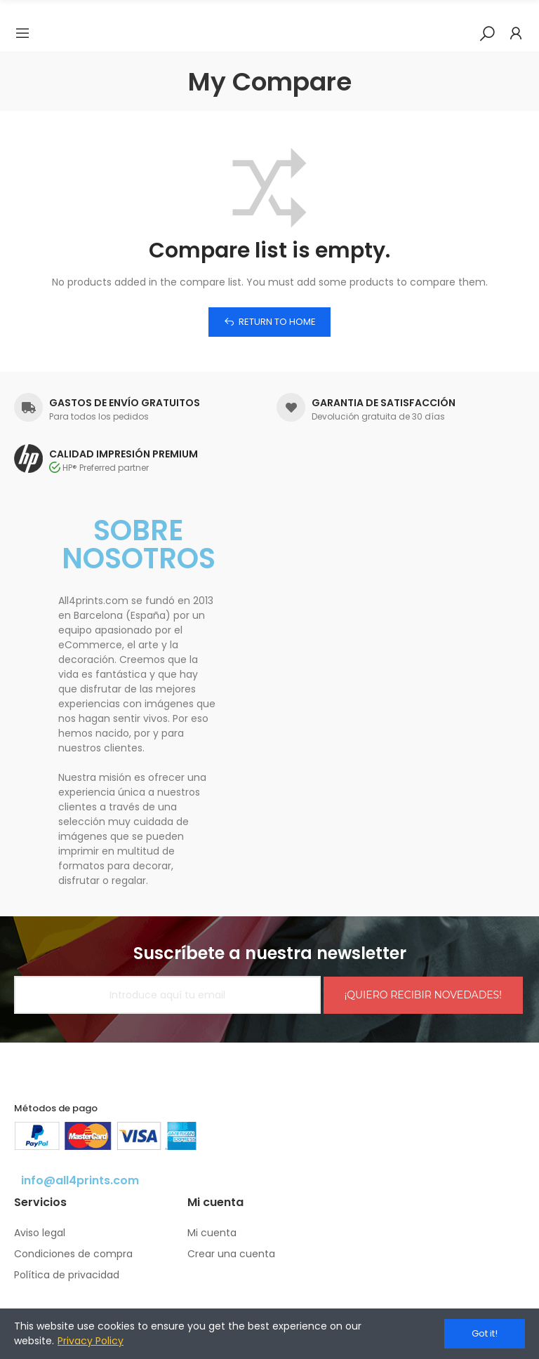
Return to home (277, 321)
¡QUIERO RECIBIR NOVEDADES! (423, 995)
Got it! (485, 1333)
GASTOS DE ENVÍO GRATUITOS (124, 403)
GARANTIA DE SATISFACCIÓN (383, 403)
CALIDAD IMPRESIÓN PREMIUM (123, 454)
